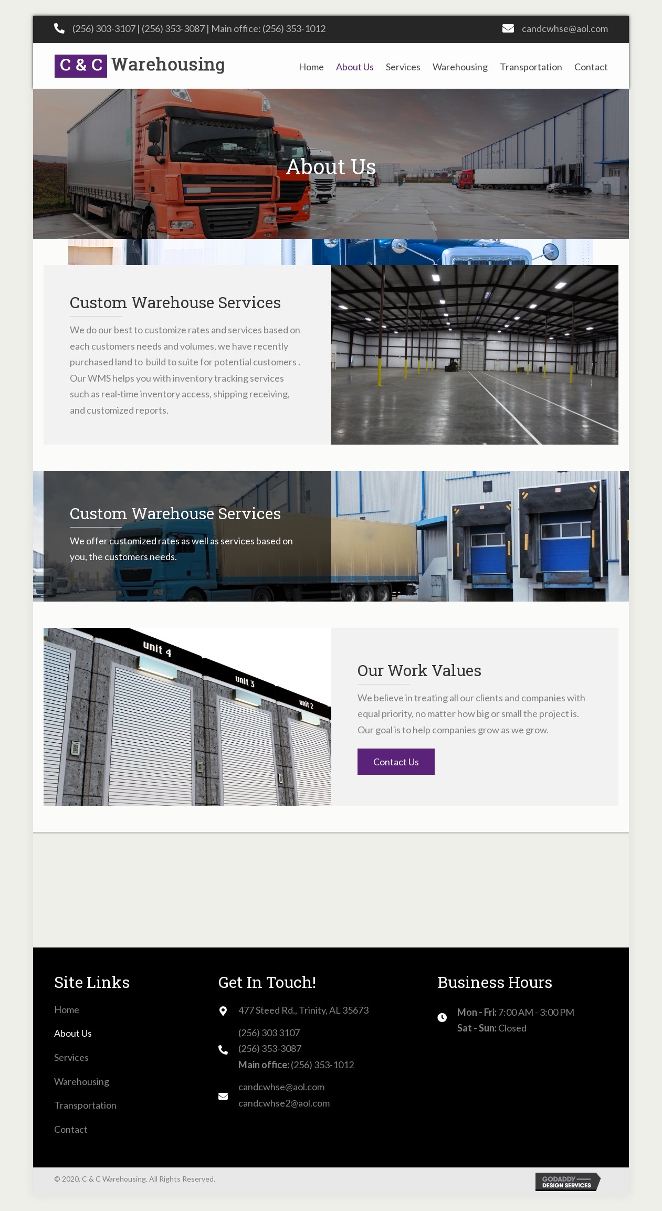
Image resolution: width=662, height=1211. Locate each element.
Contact (71, 1129)
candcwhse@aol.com (565, 28)
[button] (396, 762)
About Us (73, 1033)
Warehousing (81, 1081)
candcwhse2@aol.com (284, 1103)
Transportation (85, 1105)
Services (71, 1057)
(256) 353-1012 (293, 28)
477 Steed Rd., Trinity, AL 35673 (303, 1010)
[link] (311, 66)
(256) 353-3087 (173, 28)
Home (66, 1009)
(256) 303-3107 (103, 28)
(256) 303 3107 (269, 1032)
